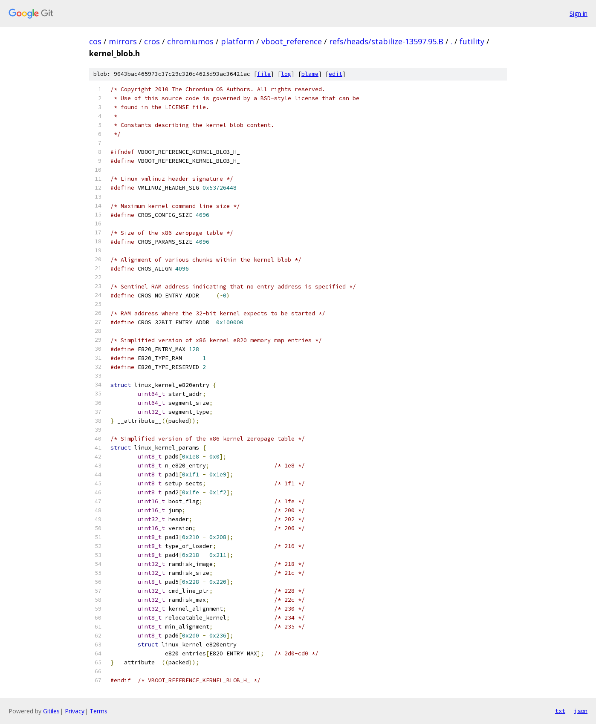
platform (237, 41)
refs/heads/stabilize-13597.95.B (386, 41)
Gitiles (51, 711)
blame (309, 74)
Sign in (578, 13)
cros (152, 41)
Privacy (74, 711)
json (580, 711)
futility (472, 41)
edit (335, 74)
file (264, 74)
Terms (98, 711)
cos (95, 41)
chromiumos (190, 41)
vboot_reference (291, 41)
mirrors (123, 41)
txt (560, 711)
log (286, 74)
